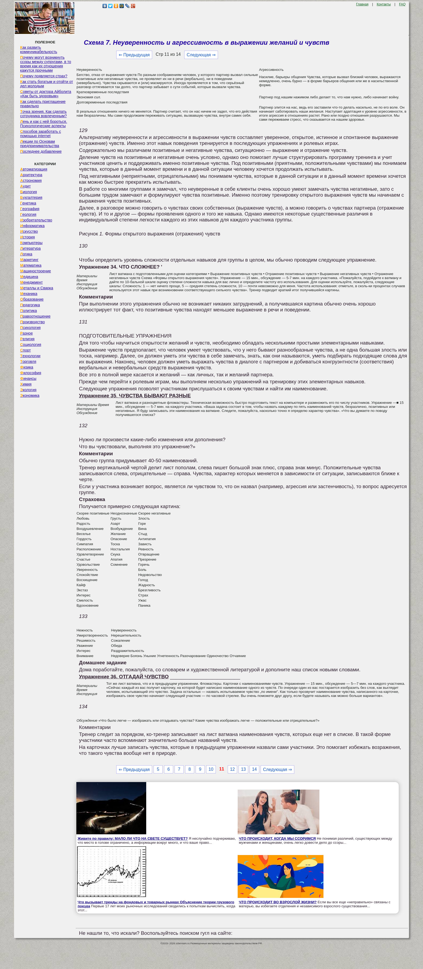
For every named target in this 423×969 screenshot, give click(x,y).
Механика (28, 293)
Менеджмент (31, 282)
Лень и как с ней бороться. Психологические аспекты (43, 123)
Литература (30, 248)
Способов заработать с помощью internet (40, 133)
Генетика (28, 203)
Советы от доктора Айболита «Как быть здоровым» (45, 93)
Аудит (25, 186)
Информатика (32, 226)
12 (232, 769)
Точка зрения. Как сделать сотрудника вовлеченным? (43, 113)
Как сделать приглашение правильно (43, 103)
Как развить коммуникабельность (38, 49)
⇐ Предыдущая (134, 55)
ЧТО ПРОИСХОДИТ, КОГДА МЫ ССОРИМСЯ (277, 838)
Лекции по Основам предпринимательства (39, 143)
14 (254, 769)
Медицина (29, 277)
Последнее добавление (41, 151)
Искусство (29, 231)
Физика (26, 367)
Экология (28, 390)
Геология (28, 214)
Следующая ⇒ (201, 55)
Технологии (30, 356)
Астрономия (31, 180)
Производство (32, 322)
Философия (30, 373)
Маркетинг (29, 260)
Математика (31, 265)
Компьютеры (31, 243)
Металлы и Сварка (36, 288)
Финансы (28, 378)
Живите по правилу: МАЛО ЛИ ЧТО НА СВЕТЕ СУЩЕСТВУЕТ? (133, 838)
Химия (26, 384)
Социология (30, 344)
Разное (26, 333)
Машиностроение (35, 271)
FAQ (402, 4)
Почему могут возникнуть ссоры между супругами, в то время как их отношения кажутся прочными (45, 63)
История (27, 237)
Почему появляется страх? (43, 76)
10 (211, 769)
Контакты (384, 4)
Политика (28, 310)
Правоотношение (35, 316)
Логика (26, 254)
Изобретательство (36, 220)
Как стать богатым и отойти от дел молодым (46, 83)
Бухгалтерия (31, 197)
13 (243, 769)
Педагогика (30, 305)
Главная (362, 4)
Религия (27, 339)
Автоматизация (33, 169)
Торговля (28, 361)
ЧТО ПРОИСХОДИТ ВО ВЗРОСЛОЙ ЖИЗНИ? (278, 902)
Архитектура (31, 175)
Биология (28, 192)
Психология (30, 327)
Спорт (25, 350)
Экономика (29, 395)
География (29, 209)
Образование (32, 299)
